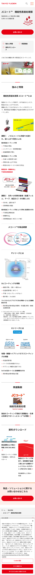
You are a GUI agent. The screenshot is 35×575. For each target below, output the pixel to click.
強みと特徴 (9, 44)
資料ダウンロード (10, 48)
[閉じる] (33, 521)
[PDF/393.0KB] (9, 443)
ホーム (3, 510)
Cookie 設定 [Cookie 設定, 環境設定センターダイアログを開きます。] (17, 561)
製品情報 (10, 510)
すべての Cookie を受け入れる (17, 572)
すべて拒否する (17, 567)
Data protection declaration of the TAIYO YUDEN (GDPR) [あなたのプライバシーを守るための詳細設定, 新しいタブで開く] (15, 555)
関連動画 (25, 44)
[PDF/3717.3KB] (26, 452)
